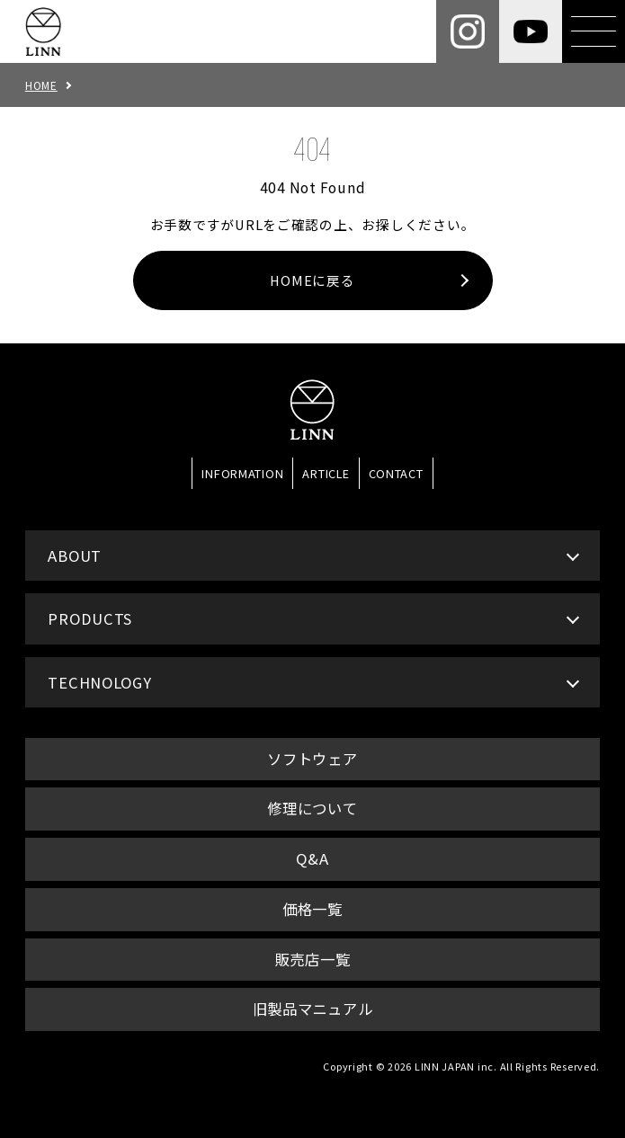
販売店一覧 (313, 959)
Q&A (312, 858)
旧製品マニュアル (313, 1008)
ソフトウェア (312, 758)
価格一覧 (312, 909)
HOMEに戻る (312, 280)
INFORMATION (242, 473)
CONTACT (396, 473)
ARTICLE (325, 473)
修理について (312, 808)
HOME (41, 85)
